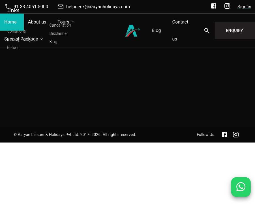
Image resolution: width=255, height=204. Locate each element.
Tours (63, 22)
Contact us (180, 30)
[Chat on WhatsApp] (241, 191)
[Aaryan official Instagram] (235, 134)
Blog (156, 30)
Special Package (21, 39)
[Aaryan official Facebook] (224, 134)
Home (10, 22)
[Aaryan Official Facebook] (213, 7)
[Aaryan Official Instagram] (227, 7)
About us (37, 22)
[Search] (207, 30)
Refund (13, 47)
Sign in (244, 6)
